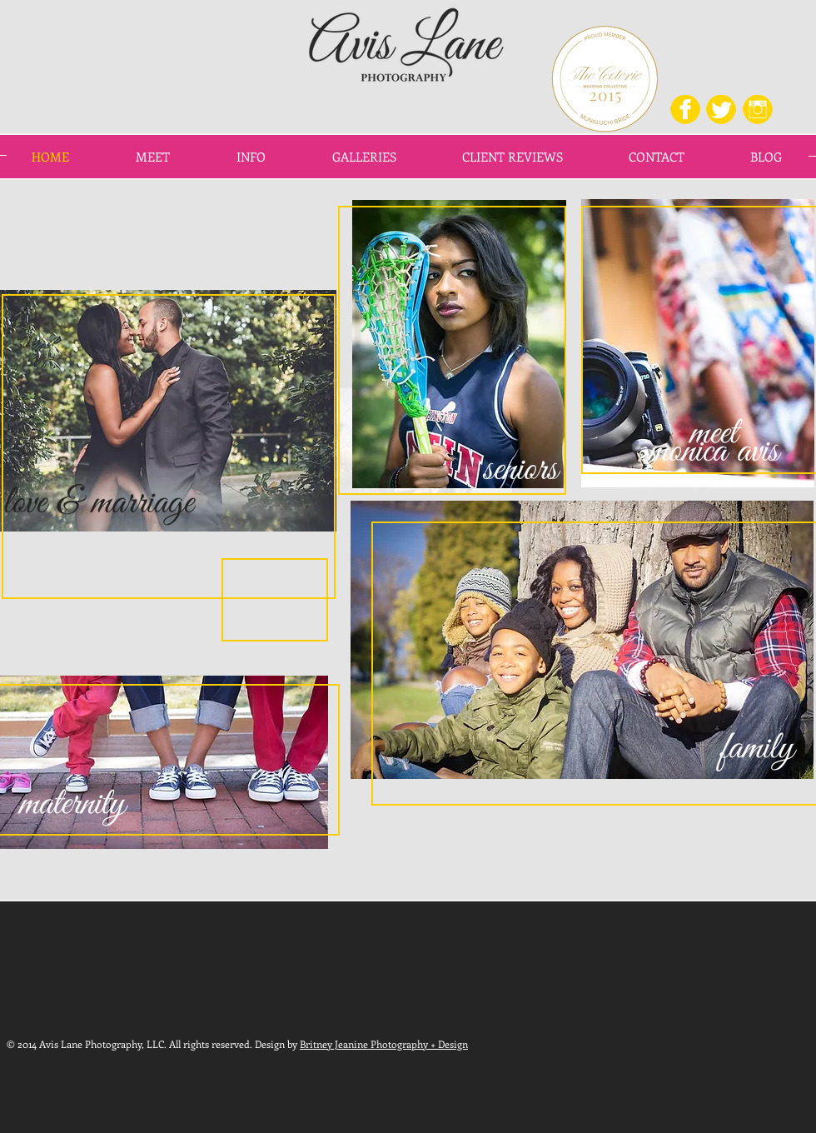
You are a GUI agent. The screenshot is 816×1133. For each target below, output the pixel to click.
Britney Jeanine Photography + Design (384, 1044)
